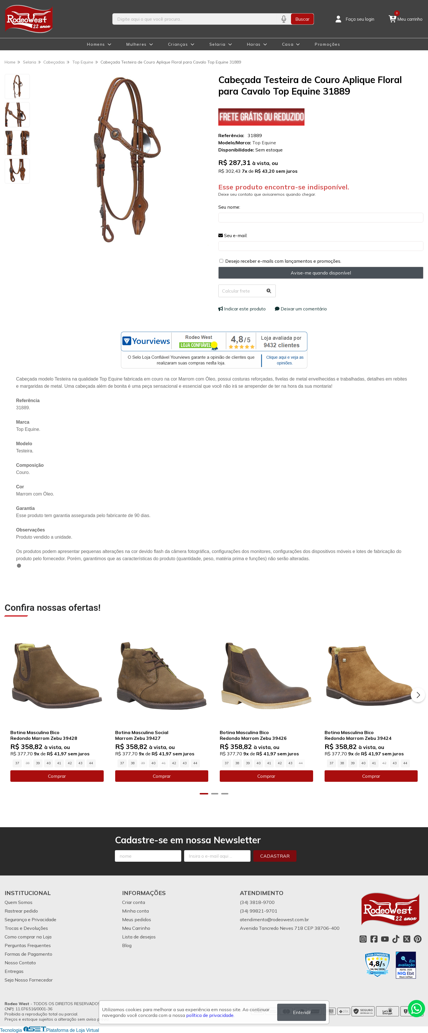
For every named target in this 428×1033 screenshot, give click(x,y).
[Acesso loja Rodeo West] (354, 19)
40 (49, 763)
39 (38, 763)
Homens (96, 44)
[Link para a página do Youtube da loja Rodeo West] (385, 939)
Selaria (217, 44)
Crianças (178, 44)
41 (59, 763)
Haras (254, 44)
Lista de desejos (139, 937)
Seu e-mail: (232, 235)
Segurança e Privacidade (30, 919)
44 (91, 763)
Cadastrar (275, 856)
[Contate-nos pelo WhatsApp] (416, 1008)
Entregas (14, 971)
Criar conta (133, 902)
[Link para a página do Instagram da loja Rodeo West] (363, 939)
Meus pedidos (136, 919)
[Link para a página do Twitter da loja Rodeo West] (407, 939)
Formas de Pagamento (28, 954)
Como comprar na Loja (28, 937)
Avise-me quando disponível (321, 273)
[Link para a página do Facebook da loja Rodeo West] (374, 939)
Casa (288, 44)
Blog (127, 945)
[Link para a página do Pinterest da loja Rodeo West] (418, 939)
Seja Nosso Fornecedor (29, 980)
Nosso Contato (20, 962)
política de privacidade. (210, 1015)
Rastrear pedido (21, 911)
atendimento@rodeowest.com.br (274, 919)
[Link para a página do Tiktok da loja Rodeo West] (396, 939)
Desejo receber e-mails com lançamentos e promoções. (283, 261)
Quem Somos (18, 902)
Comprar (57, 776)
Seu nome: (229, 207)
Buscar (302, 19)
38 (133, 763)
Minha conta (135, 911)
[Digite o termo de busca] (194, 19)
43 (80, 763)
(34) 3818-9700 (257, 902)
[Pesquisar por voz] (283, 19)
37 (17, 763)
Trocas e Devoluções (26, 928)
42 (70, 763)
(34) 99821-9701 (258, 911)
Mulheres (136, 44)
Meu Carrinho (136, 928)
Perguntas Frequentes (28, 945)
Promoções (327, 44)
